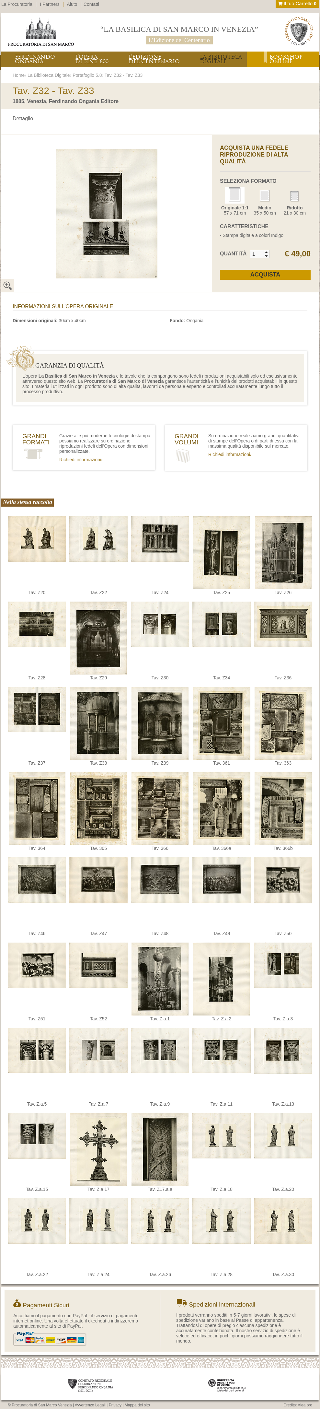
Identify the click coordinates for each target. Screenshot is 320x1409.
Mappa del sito (137, 1405)
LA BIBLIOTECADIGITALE (221, 59)
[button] (266, 252)
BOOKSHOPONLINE (286, 59)
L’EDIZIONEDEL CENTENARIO (154, 59)
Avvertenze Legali (90, 1405)
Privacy (115, 1405)
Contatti (91, 4)
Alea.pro (305, 1405)
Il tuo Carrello (297, 3)
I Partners (50, 4)
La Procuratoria (16, 4)
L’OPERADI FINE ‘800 (92, 59)
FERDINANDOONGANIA (35, 59)
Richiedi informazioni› (81, 459)
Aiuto (72, 4)
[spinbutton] (257, 254)
